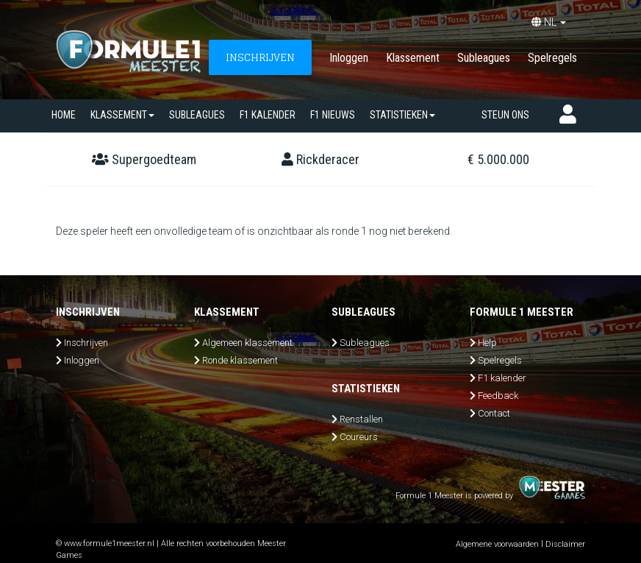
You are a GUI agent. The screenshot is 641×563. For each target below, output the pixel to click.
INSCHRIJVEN (260, 57)
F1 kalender (268, 115)
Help (487, 342)
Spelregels (552, 58)
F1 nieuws (332, 115)
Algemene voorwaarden (497, 544)
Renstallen (361, 419)
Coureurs (359, 436)
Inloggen (348, 58)
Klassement (413, 58)
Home (63, 115)
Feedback (498, 395)
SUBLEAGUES (197, 115)
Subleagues (483, 58)
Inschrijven (86, 342)
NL (548, 22)
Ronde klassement (240, 360)
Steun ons (505, 115)
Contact (494, 413)
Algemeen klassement (247, 342)
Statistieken (402, 115)
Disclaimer (565, 544)
